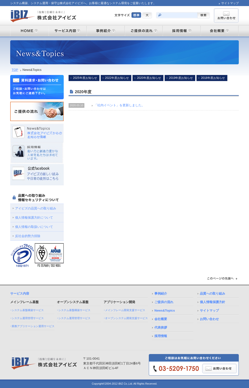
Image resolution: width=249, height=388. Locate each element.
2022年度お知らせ (117, 78)
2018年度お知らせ (213, 78)
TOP (15, 70)
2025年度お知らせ (85, 78)
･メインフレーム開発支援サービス (124, 310)
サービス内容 (19, 293)
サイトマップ (230, 3)
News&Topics (164, 310)
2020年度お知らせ (149, 78)
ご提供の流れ (163, 302)
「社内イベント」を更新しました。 (119, 105)
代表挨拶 (160, 327)
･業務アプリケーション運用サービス (32, 326)
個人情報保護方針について (34, 217)
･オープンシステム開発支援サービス (126, 318)
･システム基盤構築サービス (27, 310)
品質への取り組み (212, 293)
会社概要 (160, 319)
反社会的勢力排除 (27, 236)
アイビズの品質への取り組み (35, 208)
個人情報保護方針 (212, 302)
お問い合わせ (209, 319)
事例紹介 (160, 293)
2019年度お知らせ (181, 78)
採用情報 (160, 336)
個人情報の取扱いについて (34, 227)
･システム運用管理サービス (27, 318)
